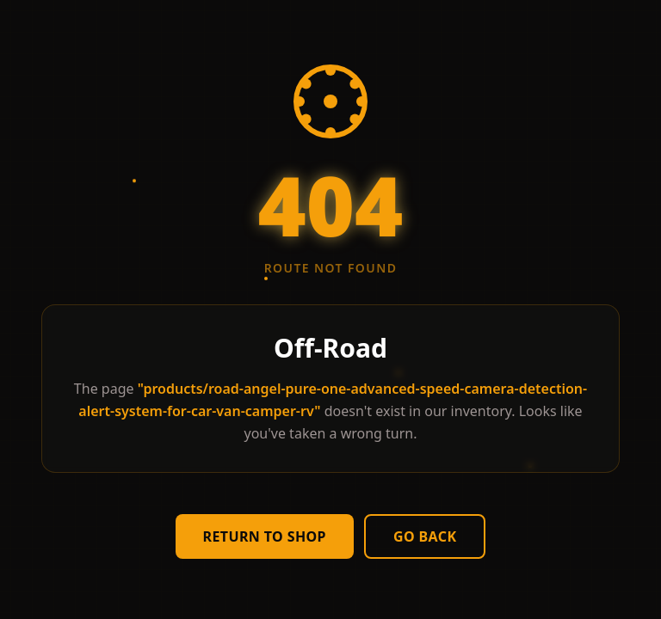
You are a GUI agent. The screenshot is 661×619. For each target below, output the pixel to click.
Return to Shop (264, 536)
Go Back (425, 536)
